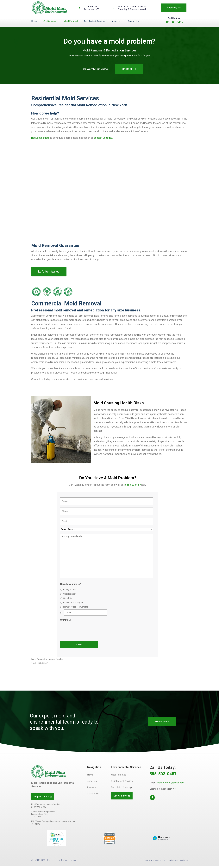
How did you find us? (71, 584)
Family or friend (70, 589)
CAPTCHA (65, 620)
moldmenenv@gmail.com (170, 782)
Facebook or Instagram (73, 602)
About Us (115, 21)
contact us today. (103, 137)
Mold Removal (71, 21)
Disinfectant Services (94, 21)
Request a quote (40, 137)
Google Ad (67, 598)
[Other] (85, 613)
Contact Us (133, 21)
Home (34, 21)
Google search (69, 594)
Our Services (49, 21)
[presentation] (81, 629)
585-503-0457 (174, 22)
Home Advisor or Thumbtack (76, 607)
